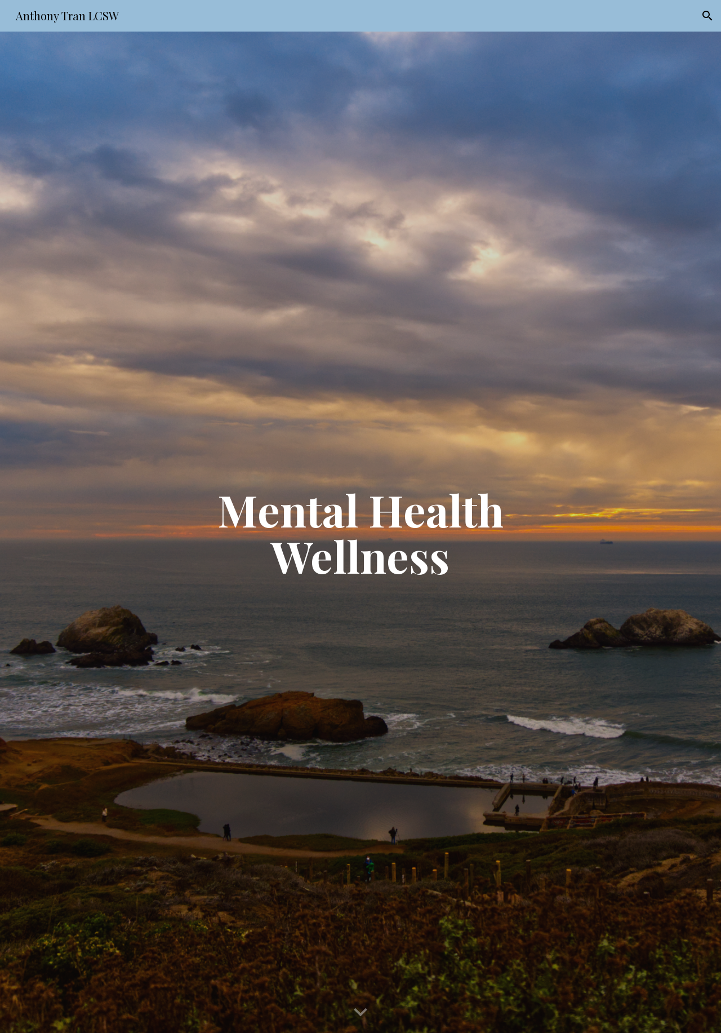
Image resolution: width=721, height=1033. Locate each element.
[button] (707, 15)
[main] (360, 533)
